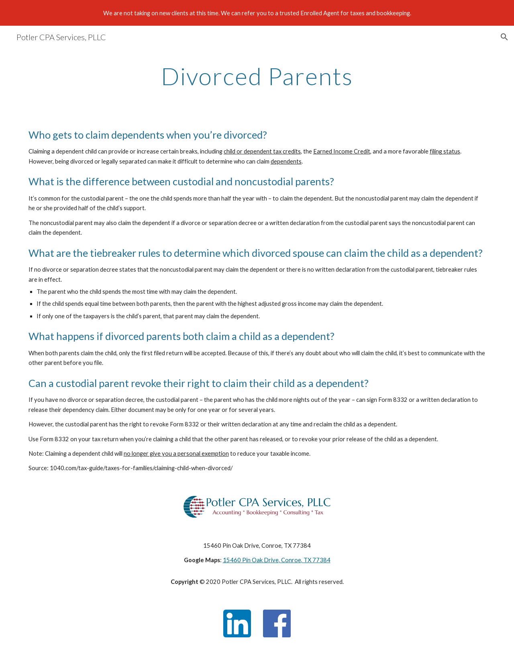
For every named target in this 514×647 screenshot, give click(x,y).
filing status (445, 151)
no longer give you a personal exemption (176, 453)
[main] (257, 75)
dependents (286, 161)
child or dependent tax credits (262, 151)
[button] (504, 37)
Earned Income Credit (341, 151)
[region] (257, 13)
